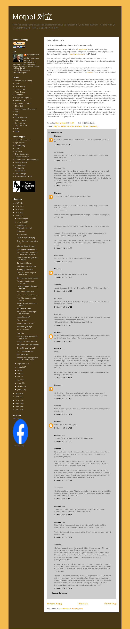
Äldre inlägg (110, 603)
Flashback (18, 95)
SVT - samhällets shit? (25, 351)
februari (21, 386)
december (21, 219)
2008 (17, 406)
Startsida (83, 603)
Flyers (17, 114)
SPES (17, 128)
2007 (17, 410)
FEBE (17, 131)
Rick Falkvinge (20, 174)
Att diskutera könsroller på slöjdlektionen (26, 313)
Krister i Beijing (20, 165)
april (19, 380)
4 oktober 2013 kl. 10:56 (63, 398)
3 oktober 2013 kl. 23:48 (63, 341)
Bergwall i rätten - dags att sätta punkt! (26, 274)
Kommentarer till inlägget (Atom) (71, 608)
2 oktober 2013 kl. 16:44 (63, 277)
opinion (85, 126)
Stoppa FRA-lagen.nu (23, 98)
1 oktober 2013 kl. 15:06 (63, 186)
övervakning (93, 126)
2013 (17, 216)
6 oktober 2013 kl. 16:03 (63, 538)
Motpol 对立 (32, 16)
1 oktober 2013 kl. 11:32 (63, 161)
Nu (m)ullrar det (22, 330)
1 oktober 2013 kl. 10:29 (63, 145)
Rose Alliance (20, 92)
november (21, 222)
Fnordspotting (20, 146)
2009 (17, 403)
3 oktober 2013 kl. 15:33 (63, 307)
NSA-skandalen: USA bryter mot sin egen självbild (27, 254)
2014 (17, 213)
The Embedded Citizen (23, 177)
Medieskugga (20, 100)
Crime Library (20, 123)
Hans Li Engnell (33, 55)
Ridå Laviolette (22, 320)
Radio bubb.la (20, 86)
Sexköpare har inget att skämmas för (25, 282)
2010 (17, 400)
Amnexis (57, 168)
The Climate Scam (22, 154)
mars (20, 383)
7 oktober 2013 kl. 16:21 (63, 588)
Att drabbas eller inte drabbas (28, 345)
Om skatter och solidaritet (26, 266)
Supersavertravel (21, 117)
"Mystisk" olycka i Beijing (26, 238)
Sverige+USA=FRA (24, 308)
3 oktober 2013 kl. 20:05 (63, 325)
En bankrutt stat (23, 354)
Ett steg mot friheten (24, 263)
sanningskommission (77, 54)
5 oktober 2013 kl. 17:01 (63, 428)
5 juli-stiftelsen (20, 143)
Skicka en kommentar (60, 593)
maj (19, 377)
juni (19, 373)
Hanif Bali (18, 151)
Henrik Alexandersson (23, 140)
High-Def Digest (21, 126)
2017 (17, 203)
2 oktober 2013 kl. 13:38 (63, 262)
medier (63, 126)
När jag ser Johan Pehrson (27, 341)
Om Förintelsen (20, 120)
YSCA (17, 112)
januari (20, 390)
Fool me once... (22, 234)
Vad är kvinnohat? (23, 317)
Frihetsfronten (20, 89)
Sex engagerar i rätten (25, 269)
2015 (17, 209)
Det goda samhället (22, 157)
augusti (20, 367)
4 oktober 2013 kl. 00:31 (63, 378)
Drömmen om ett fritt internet (27, 295)
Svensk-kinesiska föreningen (25, 109)
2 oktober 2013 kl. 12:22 (63, 248)
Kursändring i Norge (24, 327)
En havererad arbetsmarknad (27, 278)
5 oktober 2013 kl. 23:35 (63, 499)
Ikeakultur (20, 333)
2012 (17, 394)
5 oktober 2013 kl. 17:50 (63, 441)
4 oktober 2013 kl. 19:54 (63, 414)
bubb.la (17, 84)
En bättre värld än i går (25, 292)
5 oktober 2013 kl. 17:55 (63, 481)
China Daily (19, 106)
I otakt (17, 148)
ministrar (90, 72)
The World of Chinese (23, 103)
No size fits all (20, 171)
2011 (17, 397)
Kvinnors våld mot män (25, 323)
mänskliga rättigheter (74, 126)
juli (19, 370)
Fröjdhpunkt (19, 168)
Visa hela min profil (20, 73)
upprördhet (83, 49)
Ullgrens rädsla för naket (26, 246)
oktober (20, 225)
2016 (17, 206)
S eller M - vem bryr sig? (26, 348)
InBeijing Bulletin (21, 162)
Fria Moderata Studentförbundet (26, 160)
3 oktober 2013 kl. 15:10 (63, 291)
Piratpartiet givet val (24, 228)
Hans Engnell (17, 418)
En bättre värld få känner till (27, 249)
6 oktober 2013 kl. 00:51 (63, 515)
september (22, 364)
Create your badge (19, 445)
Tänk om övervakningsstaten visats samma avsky (27, 359)
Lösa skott (21, 231)
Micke (56, 136)
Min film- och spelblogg (23, 81)
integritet (57, 126)
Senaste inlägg (54, 603)
